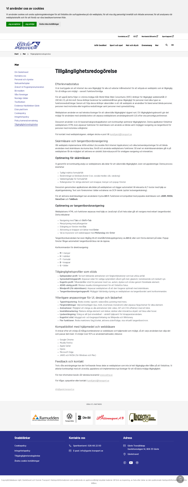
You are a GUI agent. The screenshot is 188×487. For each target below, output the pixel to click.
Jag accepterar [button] (14, 24)
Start (18, 54)
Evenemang (147, 45)
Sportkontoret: (85, 445)
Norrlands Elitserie (150, 36)
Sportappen (168, 36)
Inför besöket (100, 45)
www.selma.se (106, 375)
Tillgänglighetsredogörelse (40, 54)
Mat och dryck (132, 45)
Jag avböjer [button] (30, 24)
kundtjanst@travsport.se (121, 134)
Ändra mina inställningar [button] (49, 24)
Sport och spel (116, 45)
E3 (136, 36)
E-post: (86, 451)
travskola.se (123, 36)
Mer (156, 45)
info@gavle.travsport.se (64, 389)
